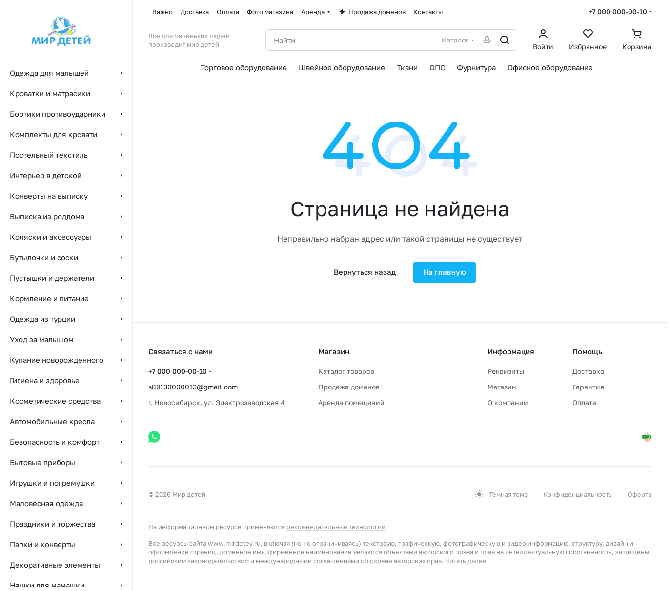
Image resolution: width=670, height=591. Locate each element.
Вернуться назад (365, 271)
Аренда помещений (351, 402)
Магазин (501, 387)
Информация (510, 351)
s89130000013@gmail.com (193, 387)
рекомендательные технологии (336, 526)
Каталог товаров (346, 371)
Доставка (588, 371)
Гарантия (588, 387)
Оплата (584, 402)
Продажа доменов (349, 387)
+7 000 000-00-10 (618, 11)
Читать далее (466, 561)
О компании (507, 402)
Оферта (639, 494)
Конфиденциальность (577, 494)
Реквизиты (505, 371)
